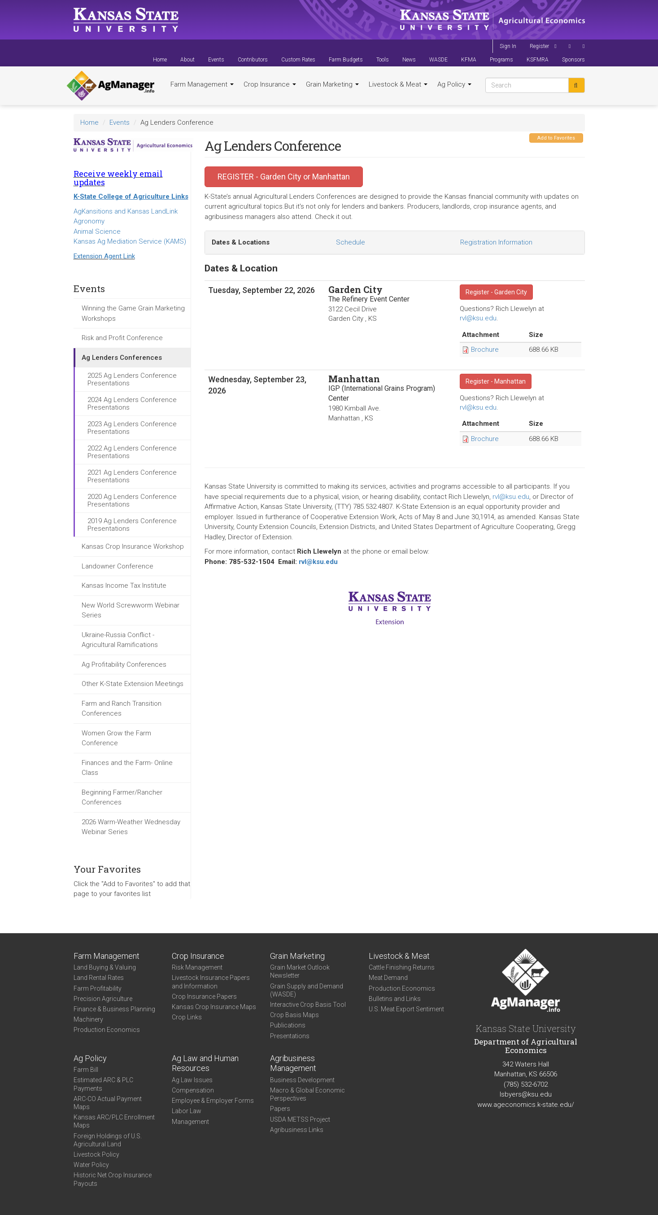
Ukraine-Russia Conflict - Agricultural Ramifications (120, 640)
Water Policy (91, 1164)
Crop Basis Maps (294, 1014)
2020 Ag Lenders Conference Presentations (132, 500)
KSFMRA (538, 60)
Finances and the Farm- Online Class (127, 768)
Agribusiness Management (293, 1063)
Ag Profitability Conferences (124, 664)
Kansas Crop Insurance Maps (214, 1006)
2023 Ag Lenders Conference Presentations (132, 428)
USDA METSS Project (300, 1119)
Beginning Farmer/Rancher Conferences (122, 797)
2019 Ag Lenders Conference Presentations (132, 525)
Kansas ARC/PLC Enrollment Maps (114, 1121)
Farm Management (202, 84)
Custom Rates (298, 60)
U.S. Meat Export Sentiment (406, 1009)
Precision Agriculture (103, 998)
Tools (382, 60)
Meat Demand (388, 977)
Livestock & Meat (398, 84)
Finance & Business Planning (114, 1009)
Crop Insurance (270, 84)
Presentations (289, 1036)
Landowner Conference (117, 566)
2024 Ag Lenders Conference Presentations (132, 403)
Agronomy (89, 221)
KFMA (468, 60)
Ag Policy (454, 84)
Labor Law (186, 1110)
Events (216, 60)
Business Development (302, 1080)
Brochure (485, 349)
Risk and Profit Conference (122, 338)
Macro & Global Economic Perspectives (307, 1094)
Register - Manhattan (496, 381)
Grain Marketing (332, 84)
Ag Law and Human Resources (205, 1063)
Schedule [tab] (350, 242)
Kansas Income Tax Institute (124, 585)
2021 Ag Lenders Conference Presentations (132, 476)
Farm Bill (86, 1069)
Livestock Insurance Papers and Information (211, 981)
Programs (501, 60)
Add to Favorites (556, 138)
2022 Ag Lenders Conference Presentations (132, 452)
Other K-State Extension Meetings (132, 684)
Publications (287, 1025)
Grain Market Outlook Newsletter (300, 971)
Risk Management (197, 967)
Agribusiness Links (296, 1129)
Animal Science (97, 231)
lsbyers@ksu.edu (526, 1094)
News (409, 60)
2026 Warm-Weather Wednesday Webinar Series (131, 827)
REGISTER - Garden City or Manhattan (283, 176)
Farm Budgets (346, 60)
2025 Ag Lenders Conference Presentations (132, 379)
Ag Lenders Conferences (122, 358)
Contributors (253, 60)
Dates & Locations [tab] (241, 242)
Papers (280, 1108)
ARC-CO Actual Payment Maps (108, 1102)
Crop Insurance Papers (204, 996)
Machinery (88, 1019)
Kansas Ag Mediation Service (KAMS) (130, 241)
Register (539, 46)
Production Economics (107, 1029)
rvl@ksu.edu (478, 318)
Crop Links (187, 1017)
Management (190, 1121)
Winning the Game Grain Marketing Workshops (133, 313)
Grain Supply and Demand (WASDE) (306, 990)
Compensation (193, 1090)
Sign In (508, 46)
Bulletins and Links (395, 998)
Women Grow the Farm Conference (116, 738)
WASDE (438, 60)
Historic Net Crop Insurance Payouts (113, 1179)
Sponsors (573, 60)
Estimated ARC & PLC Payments (103, 1084)
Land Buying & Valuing (105, 967)
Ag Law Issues (192, 1080)
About (187, 60)
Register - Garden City (496, 292)
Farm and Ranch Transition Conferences (121, 708)
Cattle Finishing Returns (402, 967)
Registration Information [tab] (496, 242)
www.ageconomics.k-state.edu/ (525, 1105)
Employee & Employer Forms (213, 1100)
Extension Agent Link (104, 256)
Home (160, 60)
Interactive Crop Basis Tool (308, 1004)
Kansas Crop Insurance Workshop (133, 546)
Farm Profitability (98, 988)
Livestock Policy (96, 1154)
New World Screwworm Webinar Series (130, 610)
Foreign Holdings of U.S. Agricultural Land (108, 1140)
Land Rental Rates (99, 977)
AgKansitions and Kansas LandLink (126, 211)
